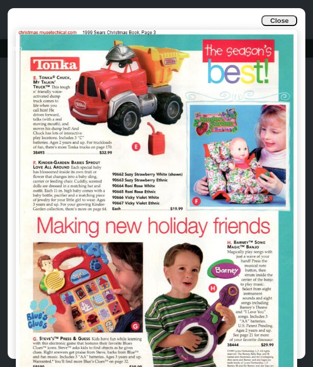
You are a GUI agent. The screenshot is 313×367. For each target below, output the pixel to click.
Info (16, 48)
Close (279, 20)
